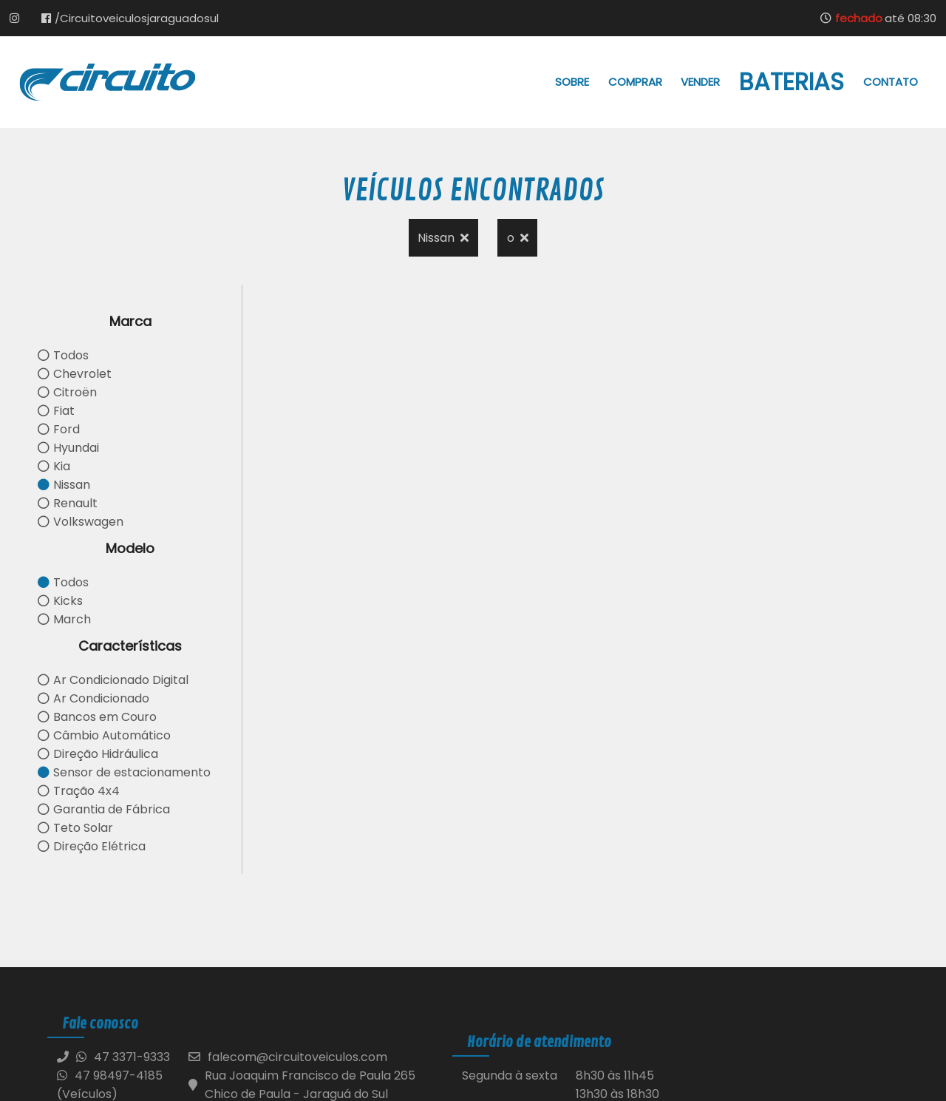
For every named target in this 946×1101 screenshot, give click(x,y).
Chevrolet (75, 373)
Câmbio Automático (104, 735)
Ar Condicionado (93, 698)
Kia (54, 466)
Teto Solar (75, 827)
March (64, 619)
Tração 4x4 (79, 790)
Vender (700, 81)
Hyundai (68, 447)
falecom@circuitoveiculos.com (297, 1057)
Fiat (56, 410)
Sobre (572, 81)
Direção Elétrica (92, 846)
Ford (59, 429)
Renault (68, 503)
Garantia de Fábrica (104, 809)
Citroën (67, 392)
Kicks (60, 600)
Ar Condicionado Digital (113, 679)
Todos (63, 355)
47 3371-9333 (132, 1057)
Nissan (443, 237)
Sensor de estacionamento (124, 772)
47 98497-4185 (110, 1075)
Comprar (635, 81)
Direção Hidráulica (98, 753)
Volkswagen (80, 521)
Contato (890, 81)
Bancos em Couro (97, 716)
